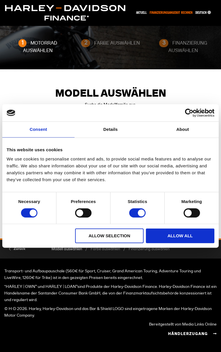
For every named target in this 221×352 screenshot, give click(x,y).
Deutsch (203, 13)
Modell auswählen (67, 249)
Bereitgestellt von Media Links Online (183, 324)
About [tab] (182, 129)
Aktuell (141, 13)
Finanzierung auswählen (149, 249)
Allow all (180, 236)
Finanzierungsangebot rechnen (171, 13)
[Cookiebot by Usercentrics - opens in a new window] (189, 112)
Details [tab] (110, 129)
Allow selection (109, 236)
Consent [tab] (38, 129)
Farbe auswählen (105, 249)
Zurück (19, 248)
